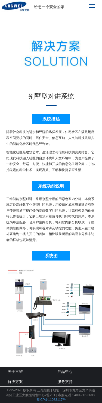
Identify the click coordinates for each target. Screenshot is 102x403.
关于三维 (15, 371)
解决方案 (15, 381)
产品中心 (65, 371)
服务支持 (65, 381)
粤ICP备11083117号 (51, 400)
